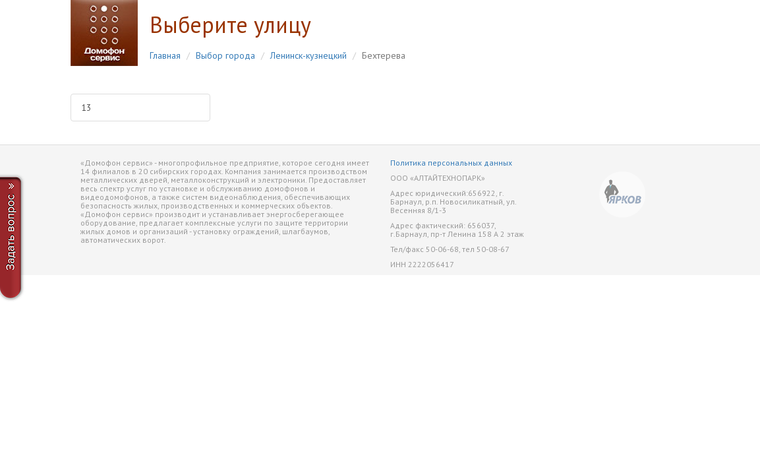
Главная (165, 55)
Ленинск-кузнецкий (308, 55)
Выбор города (225, 55)
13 (86, 107)
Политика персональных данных (451, 163)
